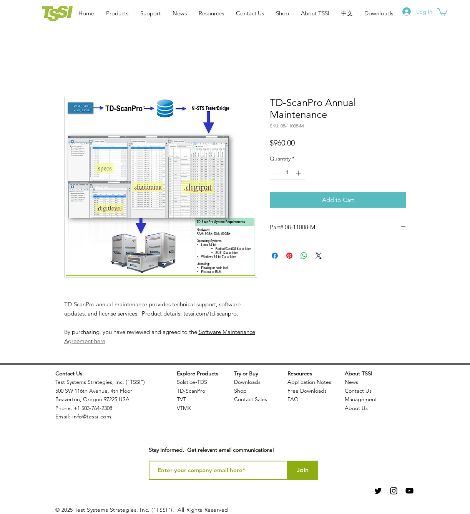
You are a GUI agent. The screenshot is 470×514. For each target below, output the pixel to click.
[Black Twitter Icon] (378, 491)
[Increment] (299, 173)
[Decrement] (276, 173)
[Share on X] (318, 255)
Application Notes (309, 381)
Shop (240, 390)
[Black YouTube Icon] (409, 491)
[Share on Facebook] (274, 255)
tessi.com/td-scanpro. (210, 313)
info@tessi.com (91, 416)
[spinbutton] (287, 173)
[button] (442, 11)
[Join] (302, 470)
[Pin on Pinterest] (289, 255)
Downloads (247, 381)
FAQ (293, 399)
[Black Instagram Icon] (394, 491)
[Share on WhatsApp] (304, 255)
